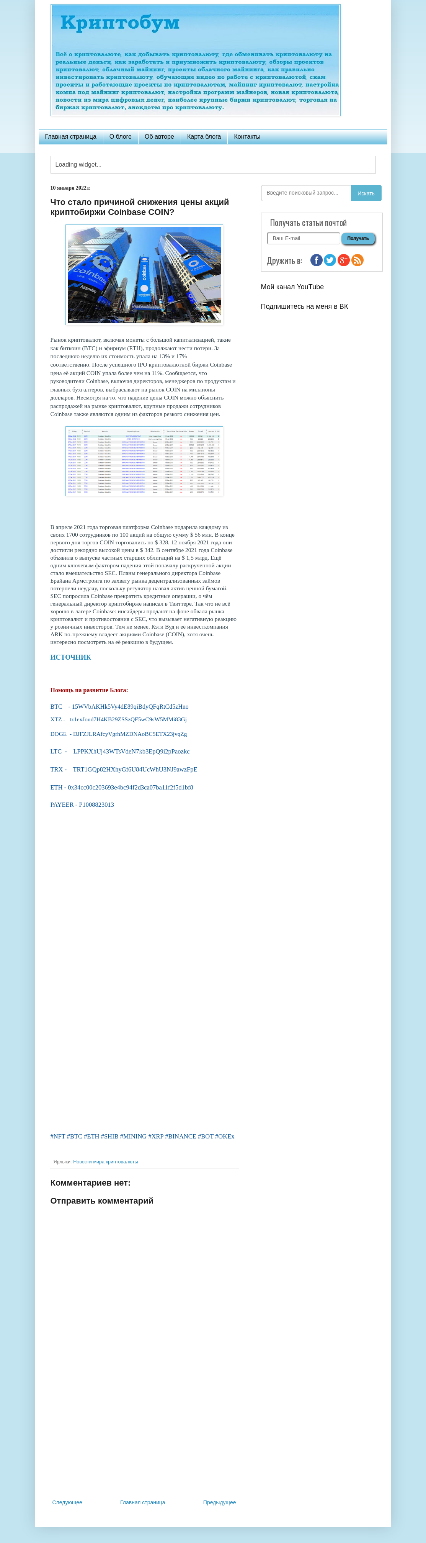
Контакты (247, 136)
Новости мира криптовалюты (105, 1162)
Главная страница (70, 136)
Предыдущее (219, 1502)
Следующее (67, 1502)
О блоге (120, 136)
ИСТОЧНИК (71, 657)
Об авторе (159, 136)
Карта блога (204, 136)
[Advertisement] (144, 1434)
